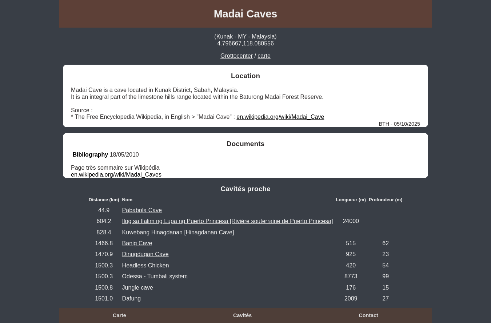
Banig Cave (137, 243)
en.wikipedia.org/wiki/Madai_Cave (280, 117)
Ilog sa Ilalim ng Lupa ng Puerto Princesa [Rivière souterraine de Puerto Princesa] (227, 221)
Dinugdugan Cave (145, 254)
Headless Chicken (145, 265)
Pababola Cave (142, 210)
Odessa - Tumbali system (155, 276)
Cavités (242, 315)
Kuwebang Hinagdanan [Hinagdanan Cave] (178, 232)
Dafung (131, 298)
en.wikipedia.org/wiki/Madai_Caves (116, 174)
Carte (119, 315)
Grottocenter (236, 56)
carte (264, 56)
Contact (368, 315)
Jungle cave (137, 287)
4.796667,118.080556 (245, 43)
